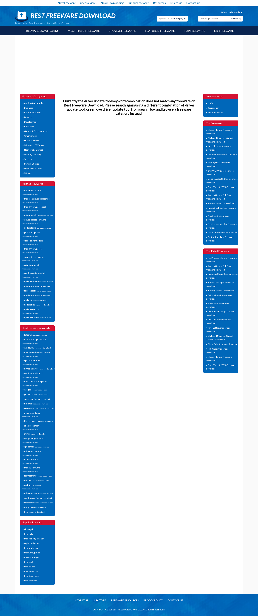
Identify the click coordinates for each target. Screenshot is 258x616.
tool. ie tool (37, 290)
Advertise (80, 600)
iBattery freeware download (221, 203)
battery (35, 335)
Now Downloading (112, 2)
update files (38, 304)
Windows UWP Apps (34, 145)
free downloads (31, 576)
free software (30, 580)
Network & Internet (33, 150)
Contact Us (193, 2)
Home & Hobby (31, 140)
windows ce (38, 498)
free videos (29, 566)
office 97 (36, 480)
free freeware (31, 571)
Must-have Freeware (83, 30)
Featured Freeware (160, 30)
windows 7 (37, 347)
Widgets (28, 173)
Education (29, 126)
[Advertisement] (129, 67)
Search (234, 18)
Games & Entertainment (36, 131)
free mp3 (28, 562)
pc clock (36, 394)
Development (30, 122)
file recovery (38, 421)
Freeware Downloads (41, 30)
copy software (39, 408)
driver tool (37, 286)
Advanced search (230, 12)
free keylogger (31, 548)
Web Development (33, 168)
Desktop (28, 117)
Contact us (176, 600)
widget (35, 389)
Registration (213, 108)
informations (38, 502)
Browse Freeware (122, 30)
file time (36, 403)
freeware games (32, 552)
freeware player (31, 557)
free (34, 512)
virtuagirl (28, 529)
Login (210, 103)
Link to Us (176, 2)
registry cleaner (31, 543)
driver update (38, 215)
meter (35, 434)
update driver (38, 281)
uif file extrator (39, 368)
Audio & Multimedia (33, 103)
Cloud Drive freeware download (223, 232)
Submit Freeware (138, 2)
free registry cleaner (34, 538)
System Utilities (31, 164)
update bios (37, 317)
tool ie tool (37, 295)
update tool (37, 228)
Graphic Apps (30, 136)
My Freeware (224, 30)
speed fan (37, 399)
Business (28, 108)
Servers (28, 159)
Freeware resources (124, 600)
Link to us (99, 600)
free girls (28, 534)
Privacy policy (153, 600)
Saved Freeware (215, 112)
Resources (159, 2)
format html (38, 476)
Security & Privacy (32, 154)
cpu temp (36, 446)
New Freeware (67, 2)
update (35, 300)
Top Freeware (194, 30)
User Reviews (88, 2)
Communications (32, 112)
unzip (35, 507)
